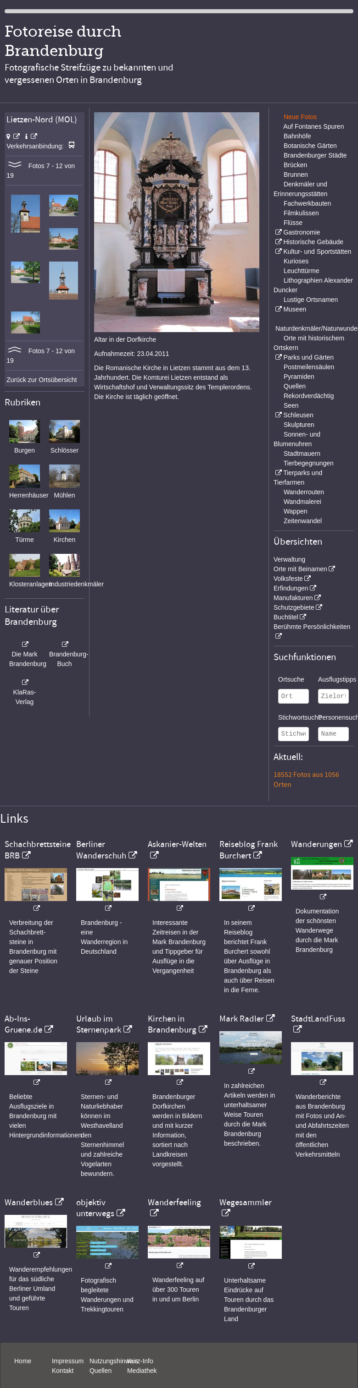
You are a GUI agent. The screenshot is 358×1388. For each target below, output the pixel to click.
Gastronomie (301, 232)
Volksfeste (288, 578)
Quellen (295, 386)
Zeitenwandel (303, 521)
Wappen (296, 511)
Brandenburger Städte (315, 155)
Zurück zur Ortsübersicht (41, 379)
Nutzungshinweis (114, 1361)
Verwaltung (289, 559)
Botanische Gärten (310, 145)
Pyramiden (299, 376)
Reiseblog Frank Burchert (248, 850)
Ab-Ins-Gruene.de (23, 1024)
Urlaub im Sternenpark (98, 1024)
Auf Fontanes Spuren (313, 126)
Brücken (295, 165)
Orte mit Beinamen (300, 569)
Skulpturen (299, 424)
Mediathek (142, 1370)
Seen (291, 405)
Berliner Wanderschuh (101, 850)
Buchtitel (286, 617)
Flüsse (293, 222)
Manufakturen (293, 597)
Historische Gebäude (313, 242)
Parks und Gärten (308, 357)
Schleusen (298, 415)
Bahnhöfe (297, 136)
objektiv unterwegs (95, 1208)
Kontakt (62, 1370)
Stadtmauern (302, 453)
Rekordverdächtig (309, 395)
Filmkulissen (301, 213)
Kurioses (296, 261)
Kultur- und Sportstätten (317, 251)
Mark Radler (241, 1018)
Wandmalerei (302, 501)
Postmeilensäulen (309, 367)
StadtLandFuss (318, 1018)
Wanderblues (29, 1202)
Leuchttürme (301, 270)
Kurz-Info (140, 1361)
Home (22, 1361)
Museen (294, 309)
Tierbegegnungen (309, 463)
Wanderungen (316, 844)
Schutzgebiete (294, 607)
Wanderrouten (304, 492)
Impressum (68, 1361)
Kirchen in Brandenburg (172, 1024)
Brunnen (296, 174)
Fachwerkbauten (307, 203)
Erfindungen (291, 588)
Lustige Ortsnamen (311, 299)
